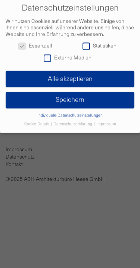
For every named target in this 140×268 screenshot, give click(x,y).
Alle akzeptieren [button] (70, 77)
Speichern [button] (70, 98)
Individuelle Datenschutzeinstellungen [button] (70, 114)
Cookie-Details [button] (37, 122)
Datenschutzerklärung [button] (73, 122)
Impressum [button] (106, 122)
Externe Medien (67, 55)
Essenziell (35, 44)
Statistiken (99, 44)
